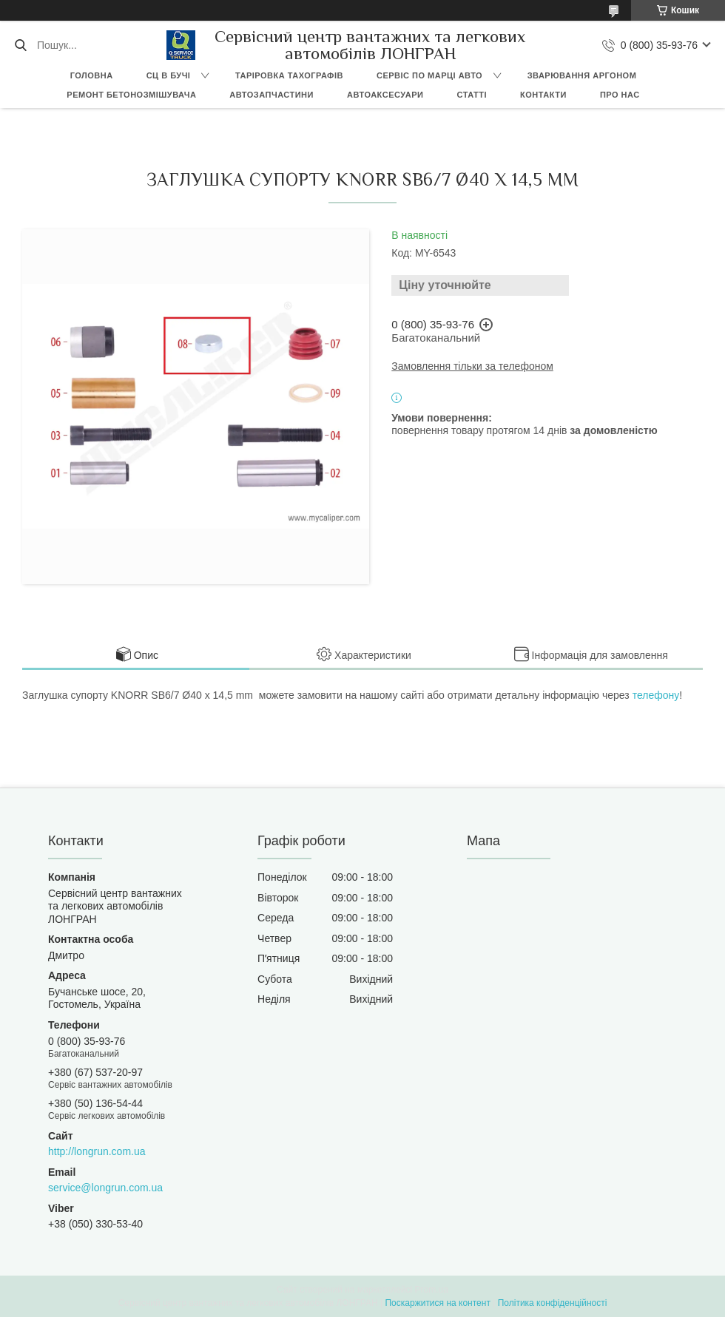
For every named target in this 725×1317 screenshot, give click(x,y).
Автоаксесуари (385, 94)
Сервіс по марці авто (429, 75)
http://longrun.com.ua (97, 1151)
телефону (656, 695)
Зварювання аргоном (582, 75)
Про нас (620, 94)
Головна (91, 75)
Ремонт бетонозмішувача (131, 94)
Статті (471, 94)
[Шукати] (20, 45)
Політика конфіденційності (552, 1303)
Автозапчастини (271, 94)
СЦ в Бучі (168, 75)
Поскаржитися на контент (437, 1303)
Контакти (543, 94)
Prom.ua (431, 1289)
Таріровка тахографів (289, 75)
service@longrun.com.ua (105, 1188)
